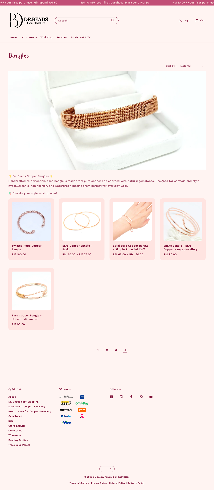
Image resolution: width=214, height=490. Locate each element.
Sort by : (171, 66)
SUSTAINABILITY (80, 37)
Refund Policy (117, 483)
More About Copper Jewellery (26, 406)
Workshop (46, 37)
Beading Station (18, 440)
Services (62, 37)
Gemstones (15, 416)
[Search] (113, 20)
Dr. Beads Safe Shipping (23, 401)
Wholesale (14, 435)
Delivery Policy (136, 483)
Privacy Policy (99, 483)
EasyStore (124, 477)
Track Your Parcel (19, 445)
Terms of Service (79, 483)
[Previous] (89, 350)
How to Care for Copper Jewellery (29, 411)
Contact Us (15, 430)
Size (10, 421)
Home (13, 37)
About (12, 397)
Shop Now (27, 37)
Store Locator (16, 425)
